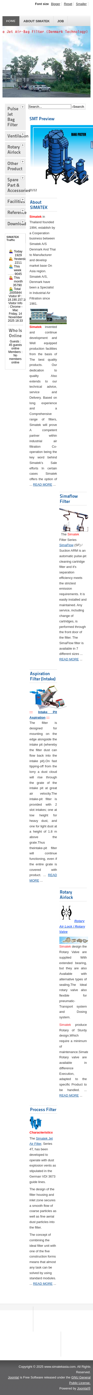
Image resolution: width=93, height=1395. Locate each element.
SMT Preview (42, 118)
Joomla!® (84, 1388)
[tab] (23, 106)
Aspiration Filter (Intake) (43, 676)
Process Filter (43, 1109)
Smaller (81, 4)
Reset (68, 4)
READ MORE (42, 484)
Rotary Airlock (66, 894)
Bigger (55, 4)
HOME (11, 21)
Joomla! (13, 1377)
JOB (60, 21)
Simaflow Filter (69, 498)
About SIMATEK (36, 21)
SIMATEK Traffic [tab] (12, 238)
